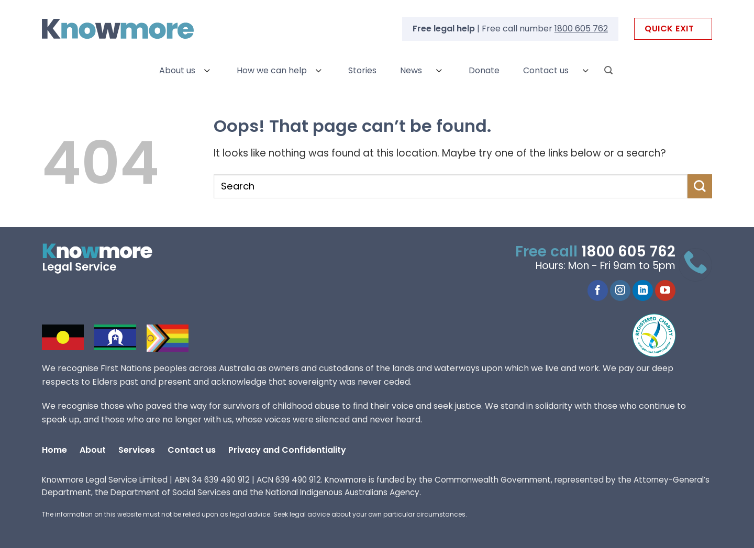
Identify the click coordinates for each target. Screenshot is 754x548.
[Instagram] (620, 290)
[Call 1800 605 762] (695, 265)
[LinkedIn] (643, 290)
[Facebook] (597, 290)
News (411, 70)
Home (54, 450)
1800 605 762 (581, 29)
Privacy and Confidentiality (287, 450)
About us (177, 70)
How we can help (272, 70)
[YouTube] (665, 290)
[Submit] (700, 186)
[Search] (608, 70)
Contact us (546, 70)
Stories (362, 70)
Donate (484, 70)
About (93, 450)
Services (136, 450)
